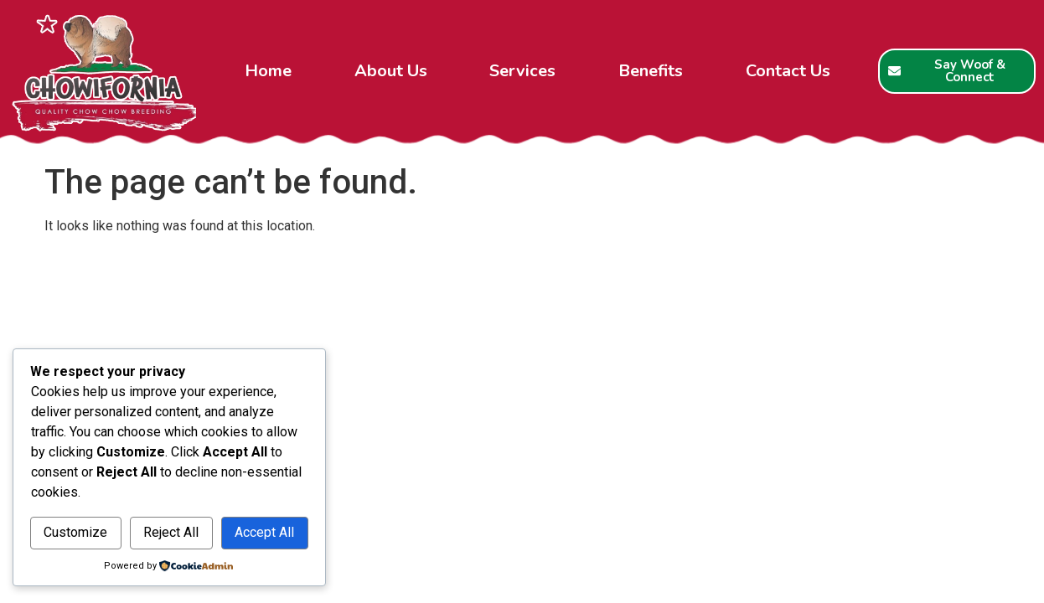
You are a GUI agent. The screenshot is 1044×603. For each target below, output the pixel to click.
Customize (75, 532)
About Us (390, 70)
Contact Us (788, 70)
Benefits (650, 70)
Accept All (264, 532)
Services (522, 70)
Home (268, 70)
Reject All (171, 532)
